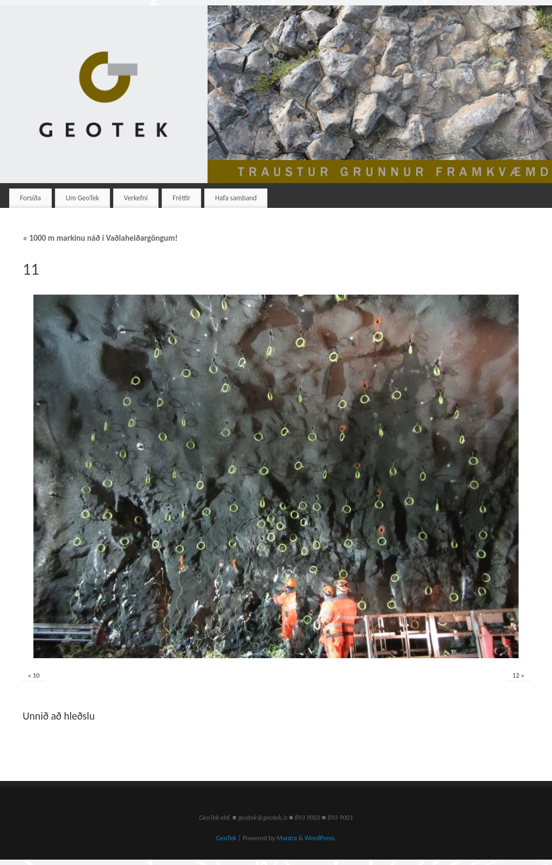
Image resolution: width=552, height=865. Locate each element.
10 (36, 675)
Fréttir (181, 198)
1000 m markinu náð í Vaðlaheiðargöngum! (100, 238)
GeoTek (226, 838)
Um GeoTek (82, 198)
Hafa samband (236, 198)
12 (516, 675)
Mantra (287, 838)
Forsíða (30, 198)
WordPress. (320, 838)
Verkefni (136, 198)
